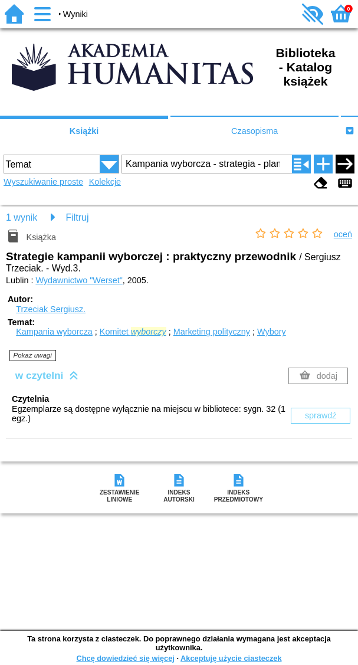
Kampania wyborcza (54, 331)
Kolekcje (105, 181)
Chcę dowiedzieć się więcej (125, 658)
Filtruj (76, 217)
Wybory (271, 331)
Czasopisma (254, 131)
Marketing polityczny (211, 331)
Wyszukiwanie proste (43, 181)
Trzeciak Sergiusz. (51, 309)
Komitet (133, 331)
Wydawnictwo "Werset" (78, 280)
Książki (84, 131)
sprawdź (321, 415)
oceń (343, 234)
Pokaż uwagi (33, 355)
